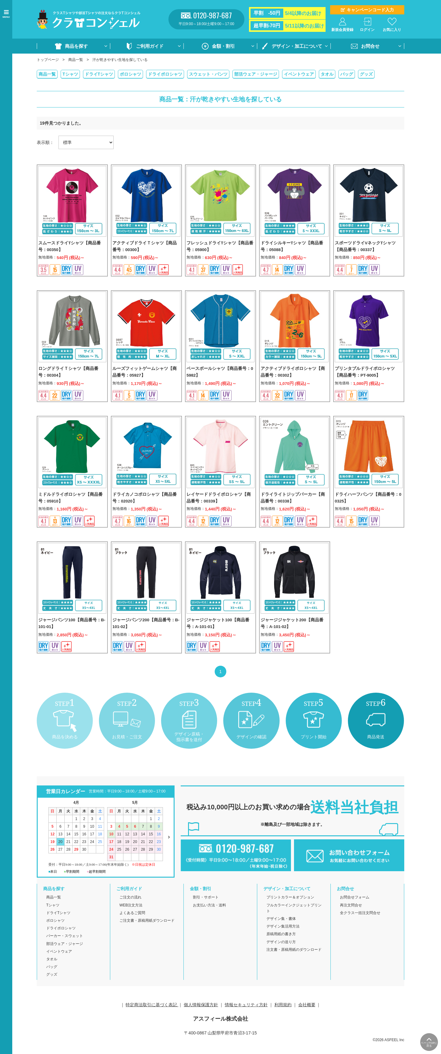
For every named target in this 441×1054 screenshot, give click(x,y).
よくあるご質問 (132, 923)
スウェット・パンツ (208, 74)
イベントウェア (299, 74)
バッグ (346, 74)
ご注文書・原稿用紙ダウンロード (147, 931)
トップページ (48, 60)
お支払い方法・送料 (209, 916)
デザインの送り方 (281, 952)
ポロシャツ (130, 74)
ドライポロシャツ (165, 74)
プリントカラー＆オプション (290, 908)
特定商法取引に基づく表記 (152, 1015)
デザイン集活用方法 (283, 937)
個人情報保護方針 (201, 1015)
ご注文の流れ (130, 908)
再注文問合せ (351, 916)
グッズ (366, 74)
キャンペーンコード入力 (370, 9)
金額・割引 (223, 46)
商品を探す (76, 46)
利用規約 (283, 1015)
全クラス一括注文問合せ (360, 923)
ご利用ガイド (150, 46)
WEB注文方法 (130, 916)
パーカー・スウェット (64, 947)
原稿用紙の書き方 (281, 945)
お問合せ (370, 46)
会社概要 (306, 1015)
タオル (327, 74)
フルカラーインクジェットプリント (294, 919)
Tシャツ (70, 74)
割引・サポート (206, 908)
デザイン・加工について (297, 46)
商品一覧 (75, 60)
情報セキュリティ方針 (246, 1015)
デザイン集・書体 (281, 930)
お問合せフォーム (354, 908)
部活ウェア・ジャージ (255, 74)
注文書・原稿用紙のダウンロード (294, 960)
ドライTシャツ (99, 74)
